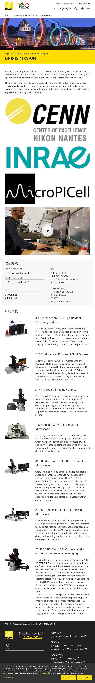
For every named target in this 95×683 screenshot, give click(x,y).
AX (44, 338)
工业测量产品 (70, 658)
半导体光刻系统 (57, 662)
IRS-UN (10, 297)
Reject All (84, 678)
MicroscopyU (78, 649)
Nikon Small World (58, 649)
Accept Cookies (68, 678)
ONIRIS (10, 294)
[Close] (91, 666)
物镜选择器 (55, 645)
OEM (79, 645)
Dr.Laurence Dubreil (18, 273)
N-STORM (66, 566)
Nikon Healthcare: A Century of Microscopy (23, 6)
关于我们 (55, 632)
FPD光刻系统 (76, 662)
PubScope (68, 645)
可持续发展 (63, 636)
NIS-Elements (42, 610)
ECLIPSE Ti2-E (42, 563)
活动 (52, 636)
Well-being (79, 636)
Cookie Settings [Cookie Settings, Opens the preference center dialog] (7, 678)
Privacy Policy (43, 673)
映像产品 (54, 658)
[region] (47, 673)
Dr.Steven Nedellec (17, 282)
